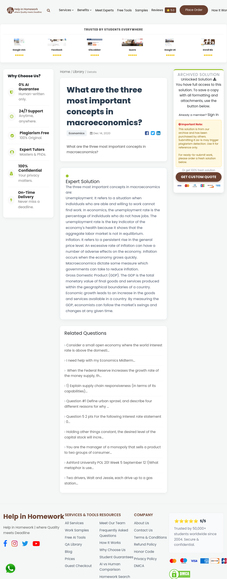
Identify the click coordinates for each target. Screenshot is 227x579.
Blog (68, 551)
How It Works (110, 542)
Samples (141, 10)
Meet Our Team (112, 523)
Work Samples (77, 530)
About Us (141, 523)
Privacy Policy (145, 559)
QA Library (73, 544)
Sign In (213, 114)
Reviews (163, 10)
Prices (70, 559)
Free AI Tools (75, 537)
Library (78, 71)
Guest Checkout (78, 566)
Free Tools (124, 10)
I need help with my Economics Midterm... (100, 360)
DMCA (139, 566)
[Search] (48, 10)
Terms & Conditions (150, 537)
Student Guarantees (116, 557)
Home (65, 71)
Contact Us (143, 530)
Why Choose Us (113, 550)
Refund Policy (145, 544)
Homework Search (115, 576)
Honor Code (144, 551)
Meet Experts (104, 10)
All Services (74, 523)
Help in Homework (33, 516)
